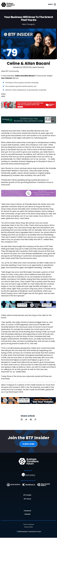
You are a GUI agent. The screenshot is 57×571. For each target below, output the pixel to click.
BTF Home (27, 499)
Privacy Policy (28, 527)
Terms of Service (28, 524)
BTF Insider (27, 495)
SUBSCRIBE (28, 443)
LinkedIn (27, 514)
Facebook (27, 511)
